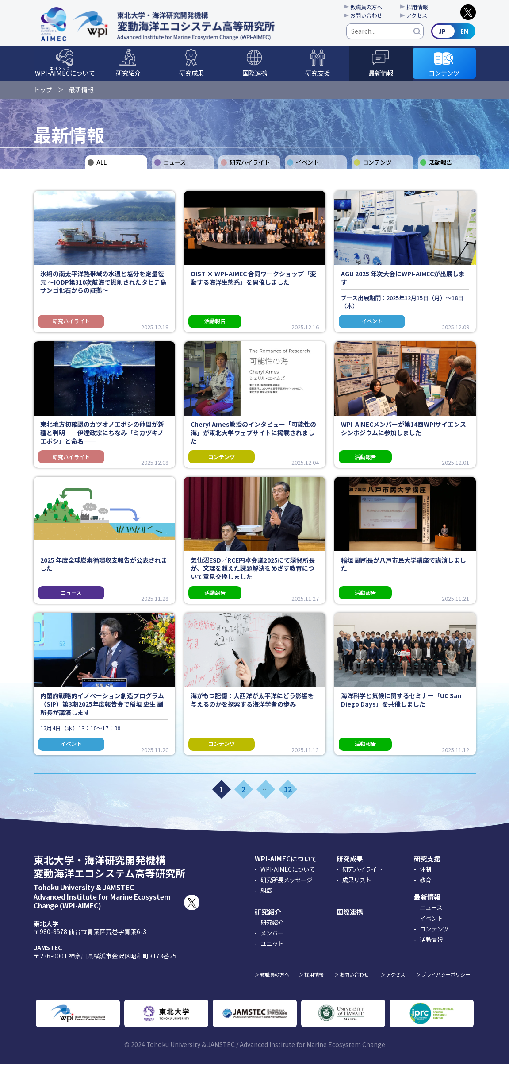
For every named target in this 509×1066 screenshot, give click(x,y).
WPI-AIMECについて (286, 860)
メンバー (271, 935)
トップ (43, 90)
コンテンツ (444, 74)
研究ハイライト (250, 163)
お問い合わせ (368, 16)
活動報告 (440, 163)
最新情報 (380, 74)
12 (288, 791)
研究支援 (317, 74)
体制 (425, 870)
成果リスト (356, 881)
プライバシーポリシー (445, 976)
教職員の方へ (368, 7)
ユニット (271, 945)
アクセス (419, 16)
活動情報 (431, 941)
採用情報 (420, 7)
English (454, 32)
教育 (425, 881)
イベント (307, 163)
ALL (101, 163)
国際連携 (254, 74)
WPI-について (65, 73)
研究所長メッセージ (286, 881)
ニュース (174, 163)
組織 (266, 892)
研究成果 (191, 74)
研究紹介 (128, 74)
